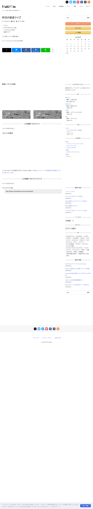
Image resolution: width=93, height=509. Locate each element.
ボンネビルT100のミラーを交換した (74, 196)
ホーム (48, 6)
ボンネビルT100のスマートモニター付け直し (76, 210)
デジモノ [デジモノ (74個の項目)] (78, 244)
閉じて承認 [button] (85, 505)
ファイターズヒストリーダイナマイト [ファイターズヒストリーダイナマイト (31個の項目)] (75, 247)
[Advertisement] (38, 70)
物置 (75, 6)
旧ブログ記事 (21, 21)
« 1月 (66, 53)
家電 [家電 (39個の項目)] (75, 251)
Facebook (82, 2)
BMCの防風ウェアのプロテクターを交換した (76, 201)
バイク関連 (78, 32)
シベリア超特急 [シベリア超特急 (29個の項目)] (70, 244)
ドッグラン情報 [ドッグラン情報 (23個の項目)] (70, 246)
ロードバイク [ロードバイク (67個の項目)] (76, 249)
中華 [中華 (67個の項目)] (83, 249)
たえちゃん (68, 104)
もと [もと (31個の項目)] (88, 240)
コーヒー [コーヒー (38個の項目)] (82, 242)
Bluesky (71, 2)
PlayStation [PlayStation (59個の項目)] (79, 236)
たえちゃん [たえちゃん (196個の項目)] (75, 240)
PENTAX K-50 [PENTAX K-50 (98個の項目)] (70, 236)
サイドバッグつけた (70, 191)
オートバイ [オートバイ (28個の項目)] (69, 242)
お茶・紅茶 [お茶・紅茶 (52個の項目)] (76, 238)
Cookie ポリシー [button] (56, 506)
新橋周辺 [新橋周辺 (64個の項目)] (81, 251)
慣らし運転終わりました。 (71, 205)
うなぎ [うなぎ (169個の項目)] (86, 236)
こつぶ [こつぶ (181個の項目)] (68, 240)
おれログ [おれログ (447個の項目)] (69, 238)
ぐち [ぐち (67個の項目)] (88, 238)
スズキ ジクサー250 (71, 145)
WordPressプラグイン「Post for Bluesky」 (76, 264)
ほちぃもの (78, 28)
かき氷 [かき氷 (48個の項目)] (82, 238)
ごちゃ (81, 6)
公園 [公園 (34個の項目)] (88, 249)
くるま (67, 150)
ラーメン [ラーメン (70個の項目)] (69, 249)
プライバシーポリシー (47, 337)
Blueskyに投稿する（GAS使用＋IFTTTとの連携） (77, 268)
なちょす (67, 97)
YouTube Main (78, 2)
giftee (78, 23)
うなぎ (67, 110)
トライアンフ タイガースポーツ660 (74, 143)
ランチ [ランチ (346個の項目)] (86, 247)
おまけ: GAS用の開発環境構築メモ (74, 280)
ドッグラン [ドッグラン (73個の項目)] (85, 244)
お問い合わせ (58, 337)
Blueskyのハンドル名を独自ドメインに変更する (77, 284)
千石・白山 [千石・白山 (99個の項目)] (69, 251)
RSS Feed (89, 2)
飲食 (14, 21)
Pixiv (74, 2)
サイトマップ (36, 337)
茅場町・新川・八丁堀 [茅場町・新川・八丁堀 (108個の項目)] (83, 253)
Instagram (85, 2)
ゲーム (68, 6)
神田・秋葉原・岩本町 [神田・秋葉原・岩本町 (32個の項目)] (71, 253)
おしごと (88, 6)
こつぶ (67, 128)
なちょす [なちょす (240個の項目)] (82, 240)
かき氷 (67, 154)
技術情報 (61, 6)
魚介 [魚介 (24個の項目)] (68, 255)
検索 (88, 17)
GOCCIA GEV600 (71, 147)
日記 (54, 6)
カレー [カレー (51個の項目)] (75, 242)
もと (66, 116)
